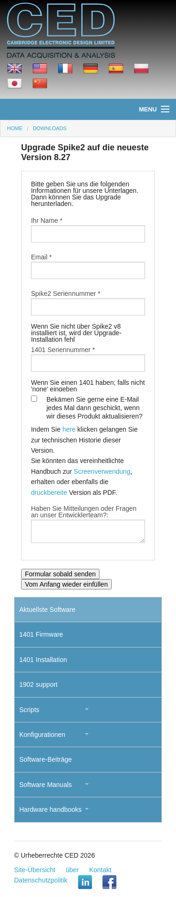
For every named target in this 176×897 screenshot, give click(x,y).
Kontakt (100, 870)
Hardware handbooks (50, 809)
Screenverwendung (102, 471)
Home (15, 128)
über (72, 870)
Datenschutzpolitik (41, 880)
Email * (41, 257)
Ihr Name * (46, 220)
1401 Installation (43, 659)
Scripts (29, 709)
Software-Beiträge (45, 759)
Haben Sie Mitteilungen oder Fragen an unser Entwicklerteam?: (84, 511)
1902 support (38, 684)
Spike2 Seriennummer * (65, 293)
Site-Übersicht (34, 870)
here (69, 429)
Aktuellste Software (47, 609)
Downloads (50, 128)
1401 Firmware (41, 634)
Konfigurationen (42, 734)
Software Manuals (45, 784)
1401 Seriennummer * (63, 349)
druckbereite (49, 492)
